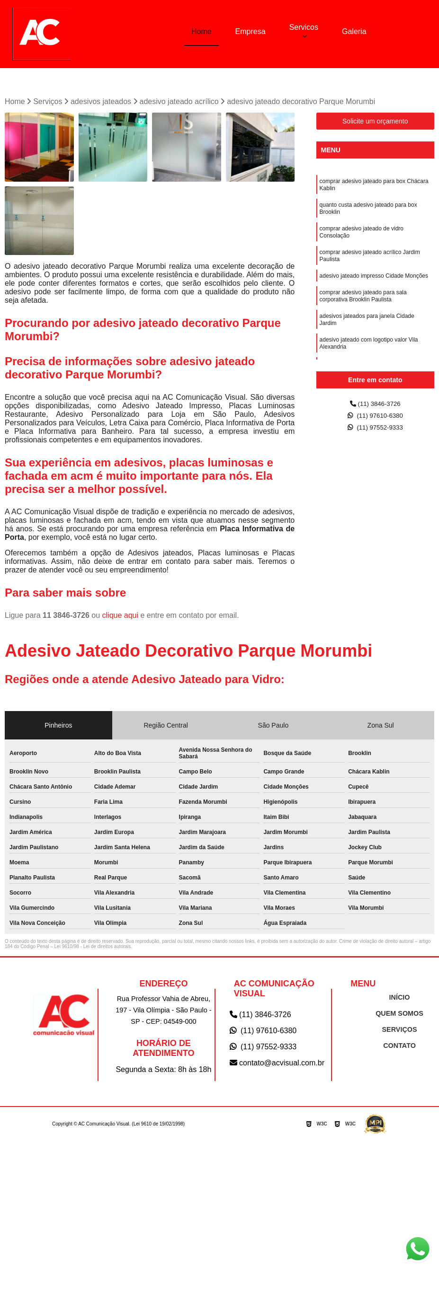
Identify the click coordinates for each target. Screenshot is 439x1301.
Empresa (250, 31)
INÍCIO (399, 999)
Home (201, 31)
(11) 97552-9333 (375, 433)
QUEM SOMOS (399, 1015)
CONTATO (399, 1047)
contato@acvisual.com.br (277, 1065)
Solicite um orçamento (375, 123)
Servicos (303, 27)
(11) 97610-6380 (375, 419)
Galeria (354, 31)
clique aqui (120, 617)
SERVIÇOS (399, 1031)
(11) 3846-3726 (375, 406)
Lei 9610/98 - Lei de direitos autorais (92, 948)
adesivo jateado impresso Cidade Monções (374, 290)
